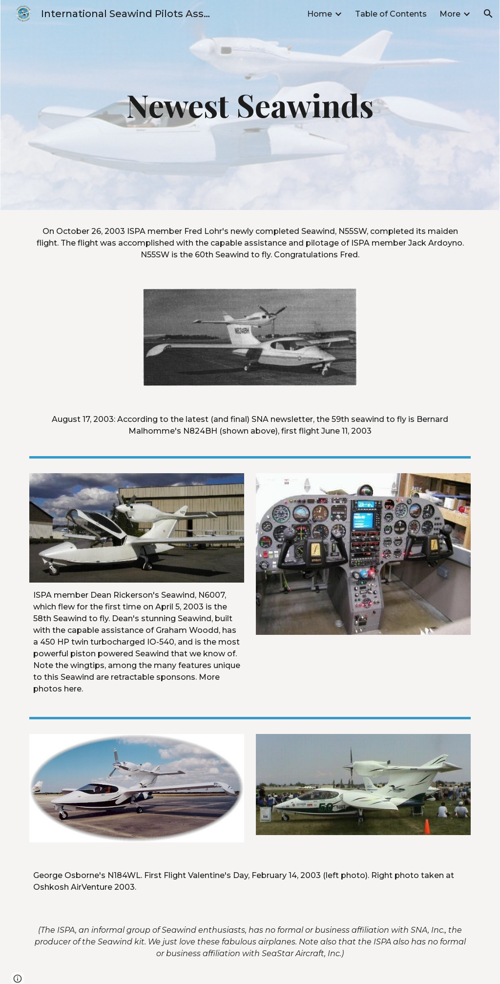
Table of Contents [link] (391, 14)
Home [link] (319, 14)
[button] (488, 13)
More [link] (449, 14)
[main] (249, 105)
